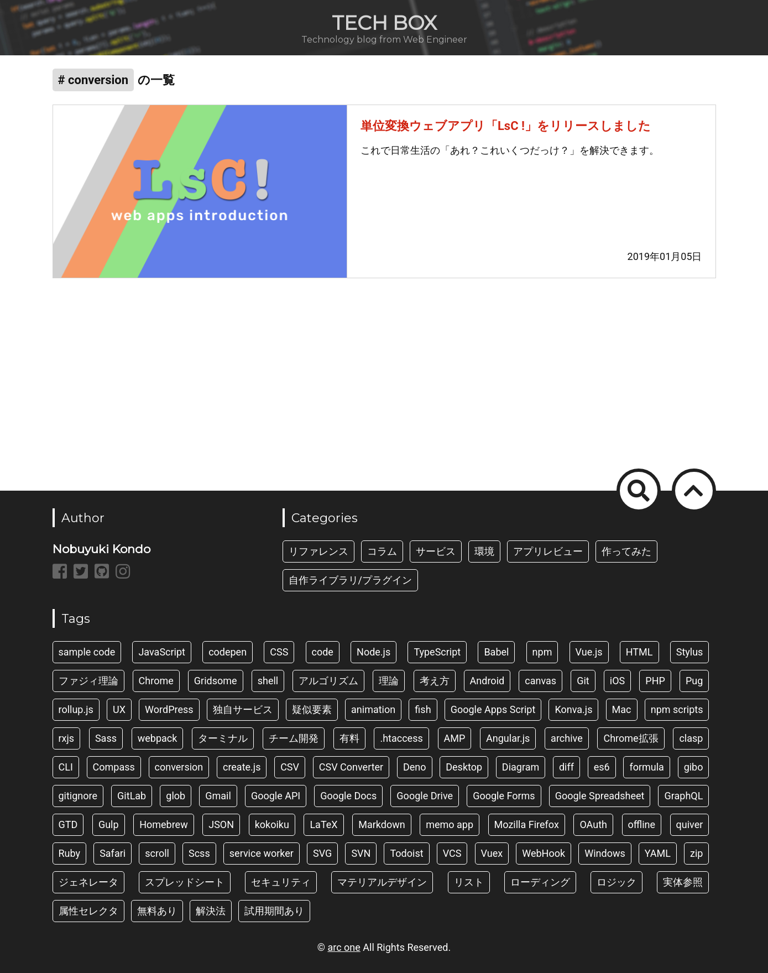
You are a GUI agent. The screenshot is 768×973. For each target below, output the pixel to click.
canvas (540, 680)
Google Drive (424, 796)
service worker (261, 853)
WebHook (543, 853)
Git (583, 680)
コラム (382, 551)
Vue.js (589, 652)
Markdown (381, 824)
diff (566, 767)
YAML (658, 853)
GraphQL (683, 796)
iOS (617, 680)
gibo (693, 767)
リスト (469, 882)
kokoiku (272, 824)
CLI (66, 767)
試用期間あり (274, 911)
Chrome (156, 680)
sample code (87, 652)
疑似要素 (312, 709)
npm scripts (677, 709)
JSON (221, 824)
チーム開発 (293, 738)
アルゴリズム (328, 680)
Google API (275, 796)
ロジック (616, 882)
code (322, 652)
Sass (106, 738)
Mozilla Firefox (526, 824)
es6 (602, 767)
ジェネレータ (88, 882)
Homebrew (163, 824)
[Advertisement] (384, 377)
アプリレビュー (548, 551)
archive (567, 738)
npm (542, 652)
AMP (455, 738)
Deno (414, 767)
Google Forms (504, 796)
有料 (349, 738)
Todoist (406, 853)
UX (119, 709)
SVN (360, 853)
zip (696, 853)
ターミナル (223, 738)
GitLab (131, 796)
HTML (639, 652)
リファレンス (318, 551)
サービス (436, 551)
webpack (157, 738)
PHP (655, 680)
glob (175, 796)
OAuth (593, 824)
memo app (449, 824)
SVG (322, 853)
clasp (691, 738)
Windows (604, 853)
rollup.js (76, 709)
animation (373, 709)
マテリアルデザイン (382, 882)
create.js (241, 767)
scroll (157, 853)
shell (268, 680)
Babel (496, 652)
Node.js (373, 652)
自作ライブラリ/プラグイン (350, 580)
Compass (114, 767)
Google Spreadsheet (600, 796)
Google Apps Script (493, 709)
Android (487, 680)
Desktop (464, 767)
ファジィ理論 (88, 680)
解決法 (211, 911)
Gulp (108, 824)
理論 (389, 680)
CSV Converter (351, 767)
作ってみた (626, 551)
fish (423, 709)
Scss (199, 853)
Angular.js (508, 738)
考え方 (435, 680)
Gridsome (215, 680)
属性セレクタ (88, 911)
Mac (621, 709)
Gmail (218, 796)
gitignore (78, 796)
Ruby (70, 853)
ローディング (540, 882)
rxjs (67, 738)
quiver (689, 824)
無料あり (157, 911)
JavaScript (161, 652)
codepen (227, 652)
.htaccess (401, 738)
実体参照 (683, 882)
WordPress (169, 709)
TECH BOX (384, 23)
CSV (289, 767)
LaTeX (323, 824)
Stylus (689, 652)
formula (646, 767)
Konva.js (573, 709)
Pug (694, 680)
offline (642, 824)
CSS (279, 652)
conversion (179, 767)
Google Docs (348, 796)
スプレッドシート (184, 882)
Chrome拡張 (630, 738)
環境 (484, 551)
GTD (68, 824)
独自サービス (243, 709)
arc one (343, 947)
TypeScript (437, 652)
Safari (113, 853)
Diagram (520, 767)
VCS (452, 853)
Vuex (492, 853)
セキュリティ (281, 882)
